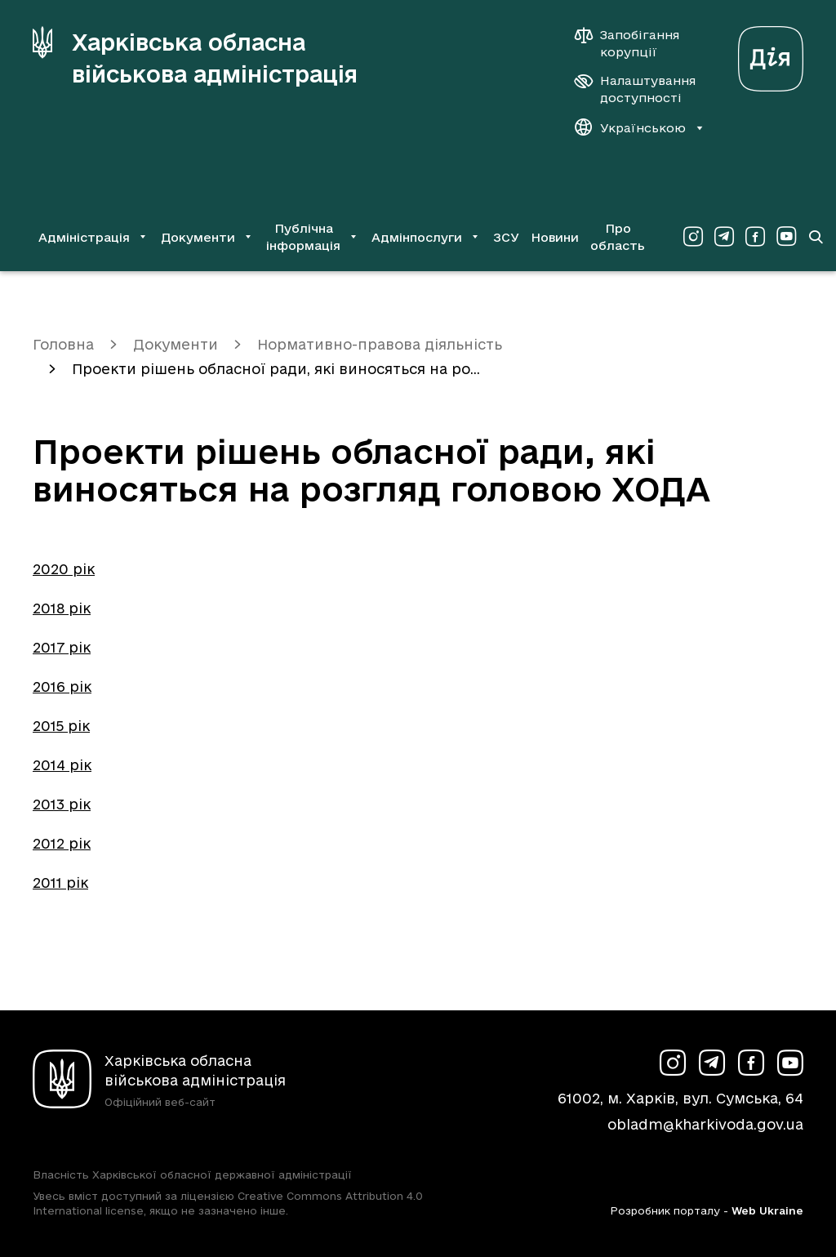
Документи (175, 344)
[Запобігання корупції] (635, 43)
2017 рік (62, 647)
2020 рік (64, 569)
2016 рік (62, 686)
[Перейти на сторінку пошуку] (815, 237)
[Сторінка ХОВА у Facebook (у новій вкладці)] (755, 237)
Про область (617, 236)
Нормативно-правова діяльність (379, 344)
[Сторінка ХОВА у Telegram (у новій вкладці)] (724, 237)
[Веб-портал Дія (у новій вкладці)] (770, 54)
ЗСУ (506, 237)
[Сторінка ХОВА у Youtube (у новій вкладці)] (786, 237)
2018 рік (62, 608)
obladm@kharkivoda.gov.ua (705, 1124)
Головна (63, 344)
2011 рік (60, 882)
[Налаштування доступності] (635, 89)
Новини (555, 237)
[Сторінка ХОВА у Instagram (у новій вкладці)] (693, 237)
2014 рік (62, 765)
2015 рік (61, 725)
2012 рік (62, 843)
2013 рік (62, 804)
